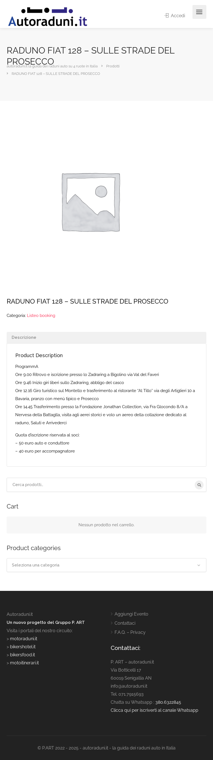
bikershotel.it (23, 646)
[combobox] (106, 565)
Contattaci (125, 623)
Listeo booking (41, 315)
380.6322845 (168, 702)
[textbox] (106, 565)
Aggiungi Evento (131, 614)
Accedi (174, 15)
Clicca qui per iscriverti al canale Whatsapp (154, 710)
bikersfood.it (22, 654)
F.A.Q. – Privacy (130, 632)
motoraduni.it (23, 638)
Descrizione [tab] (24, 337)
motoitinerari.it (24, 662)
